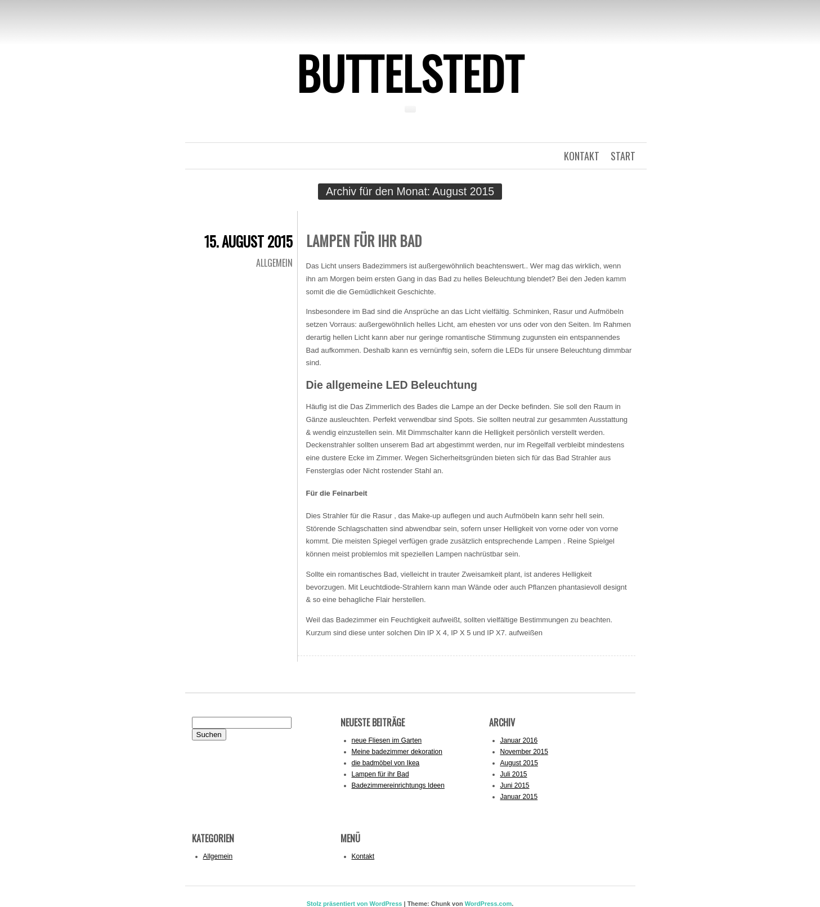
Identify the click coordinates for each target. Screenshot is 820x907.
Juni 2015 (515, 785)
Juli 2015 (513, 774)
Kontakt (363, 856)
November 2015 (524, 752)
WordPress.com (488, 903)
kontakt (581, 156)
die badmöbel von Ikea (386, 763)
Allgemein (274, 263)
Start (623, 156)
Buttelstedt (410, 72)
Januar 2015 (519, 797)
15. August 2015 (248, 241)
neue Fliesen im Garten (387, 740)
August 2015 (519, 763)
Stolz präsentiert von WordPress (354, 903)
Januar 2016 (519, 740)
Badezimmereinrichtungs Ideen (398, 785)
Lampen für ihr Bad (364, 240)
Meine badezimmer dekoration (397, 752)
